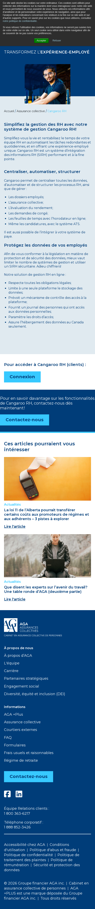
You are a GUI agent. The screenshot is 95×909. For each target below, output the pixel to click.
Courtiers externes (20, 730)
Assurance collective (22, 722)
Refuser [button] (57, 40)
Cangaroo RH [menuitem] (57, 111)
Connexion (22, 376)
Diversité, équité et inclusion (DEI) (34, 694)
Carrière (11, 671)
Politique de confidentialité (28, 855)
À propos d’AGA (18, 655)
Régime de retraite (21, 760)
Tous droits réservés (58, 898)
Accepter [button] (41, 40)
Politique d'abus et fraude (53, 850)
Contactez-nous (24, 419)
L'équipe (11, 663)
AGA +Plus (13, 714)
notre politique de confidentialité (20, 21)
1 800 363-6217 (17, 813)
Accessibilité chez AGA (24, 844)
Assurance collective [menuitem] (31, 111)
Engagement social (21, 686)
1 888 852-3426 (17, 827)
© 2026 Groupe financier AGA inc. (34, 883)
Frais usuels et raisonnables (29, 753)
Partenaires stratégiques (26, 678)
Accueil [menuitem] (9, 111)
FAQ (8, 737)
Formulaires (15, 745)
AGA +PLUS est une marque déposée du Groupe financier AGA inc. (43, 893)
